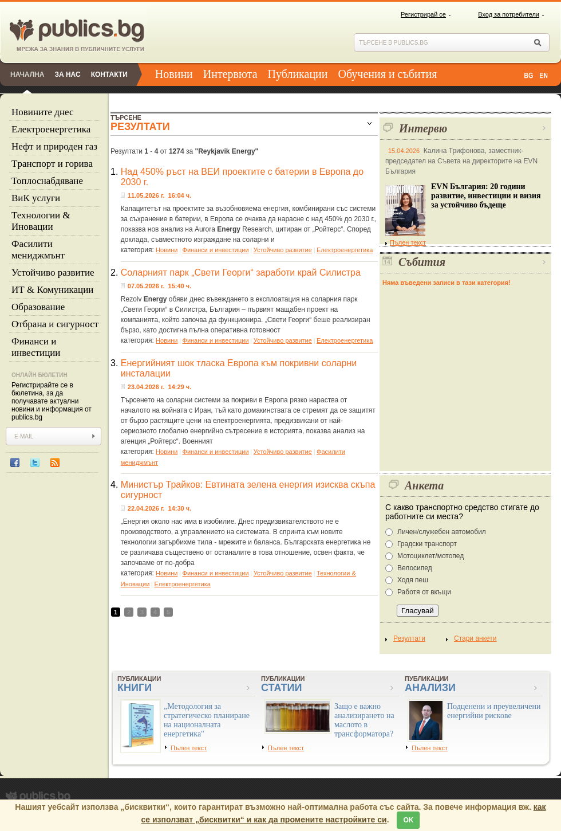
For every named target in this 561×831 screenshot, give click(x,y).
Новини (174, 74)
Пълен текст (405, 242)
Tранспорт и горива (52, 163)
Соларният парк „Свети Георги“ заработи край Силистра (241, 272)
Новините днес (42, 112)
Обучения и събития (387, 74)
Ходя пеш (412, 580)
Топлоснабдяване (47, 180)
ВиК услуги (35, 198)
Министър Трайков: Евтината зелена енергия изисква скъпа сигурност (248, 490)
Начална (27, 74)
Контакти (109, 74)
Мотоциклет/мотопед (430, 556)
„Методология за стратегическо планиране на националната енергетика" (207, 720)
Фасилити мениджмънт (38, 249)
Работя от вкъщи (424, 592)
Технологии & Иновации (40, 221)
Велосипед (414, 568)
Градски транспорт (427, 544)
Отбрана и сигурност (54, 324)
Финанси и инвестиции (35, 347)
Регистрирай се (423, 14)
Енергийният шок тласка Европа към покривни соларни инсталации (239, 368)
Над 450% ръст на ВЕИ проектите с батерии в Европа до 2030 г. (242, 177)
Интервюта (230, 74)
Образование (38, 306)
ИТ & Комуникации (52, 289)
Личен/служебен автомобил (441, 532)
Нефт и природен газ (54, 146)
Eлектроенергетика (50, 129)
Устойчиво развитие (52, 272)
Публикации (298, 74)
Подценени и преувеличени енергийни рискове (494, 711)
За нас (67, 74)
